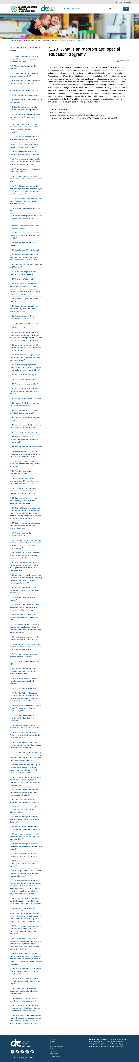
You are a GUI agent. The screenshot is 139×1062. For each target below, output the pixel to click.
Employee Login (55, 1056)
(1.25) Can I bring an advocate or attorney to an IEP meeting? (26, 266)
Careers (52, 1044)
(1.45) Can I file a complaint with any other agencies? (25, 419)
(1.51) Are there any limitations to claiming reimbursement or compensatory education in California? (25, 463)
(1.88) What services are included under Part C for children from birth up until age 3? (25, 828)
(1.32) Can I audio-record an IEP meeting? (25, 323)
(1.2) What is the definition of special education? (23, 67)
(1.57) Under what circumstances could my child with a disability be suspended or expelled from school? (25, 525)
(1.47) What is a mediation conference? (24, 432)
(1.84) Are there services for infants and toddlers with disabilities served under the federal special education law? (24, 792)
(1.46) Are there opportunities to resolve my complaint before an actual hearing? (25, 426)
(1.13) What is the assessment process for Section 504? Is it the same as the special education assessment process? (25, 161)
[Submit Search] (126, 9)
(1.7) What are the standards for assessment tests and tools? (26, 101)
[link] (48, 11)
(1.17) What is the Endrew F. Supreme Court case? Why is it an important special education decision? (26, 201)
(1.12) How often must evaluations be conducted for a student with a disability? (24, 153)
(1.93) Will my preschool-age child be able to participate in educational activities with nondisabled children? (26, 873)
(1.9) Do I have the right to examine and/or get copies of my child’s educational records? (25, 116)
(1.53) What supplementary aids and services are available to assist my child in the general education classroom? (25, 480)
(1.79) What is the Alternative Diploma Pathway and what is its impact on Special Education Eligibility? (25, 735)
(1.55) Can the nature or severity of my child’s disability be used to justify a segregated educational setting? (24, 500)
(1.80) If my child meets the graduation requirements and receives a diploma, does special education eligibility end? (25, 745)
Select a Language (124, 2)
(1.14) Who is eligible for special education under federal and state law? (25, 170)
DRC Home (75, 9)
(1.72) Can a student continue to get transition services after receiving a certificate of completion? (23, 671)
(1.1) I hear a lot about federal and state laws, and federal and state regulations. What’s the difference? (24, 58)
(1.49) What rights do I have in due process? (26, 447)
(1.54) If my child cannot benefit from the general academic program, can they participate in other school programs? (24, 490)
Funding (52, 1051)
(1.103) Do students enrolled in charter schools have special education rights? (24, 999)
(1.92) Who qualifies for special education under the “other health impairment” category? (25, 863)
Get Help (52, 1041)
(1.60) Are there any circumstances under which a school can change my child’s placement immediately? (24, 555)
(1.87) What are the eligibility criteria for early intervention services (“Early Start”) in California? (25, 819)
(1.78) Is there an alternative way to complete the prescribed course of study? (24, 726)
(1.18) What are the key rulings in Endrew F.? (25, 210)
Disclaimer (53, 1049)
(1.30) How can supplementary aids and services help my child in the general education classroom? (24, 308)
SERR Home (65, 9)
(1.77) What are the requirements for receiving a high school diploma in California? (23, 718)
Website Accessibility (56, 1046)
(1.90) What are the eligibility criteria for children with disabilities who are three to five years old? (26, 846)
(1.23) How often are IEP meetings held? (24, 250)
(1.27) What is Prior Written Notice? (22, 279)
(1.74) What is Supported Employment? (24, 688)
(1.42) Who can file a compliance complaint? (26, 398)
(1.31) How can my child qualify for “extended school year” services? (22, 317)
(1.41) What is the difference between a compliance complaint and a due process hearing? (24, 391)
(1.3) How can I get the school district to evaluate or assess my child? (24, 74)
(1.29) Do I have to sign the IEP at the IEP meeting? (25, 300)
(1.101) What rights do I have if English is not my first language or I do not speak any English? (25, 981)
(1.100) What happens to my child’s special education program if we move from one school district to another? (25, 971)
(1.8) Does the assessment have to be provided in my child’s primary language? (24, 108)
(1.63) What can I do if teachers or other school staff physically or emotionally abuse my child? (25, 590)
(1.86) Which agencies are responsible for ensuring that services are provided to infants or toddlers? (25, 809)
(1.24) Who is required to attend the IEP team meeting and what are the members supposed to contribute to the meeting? (24, 257)
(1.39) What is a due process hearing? (23, 379)
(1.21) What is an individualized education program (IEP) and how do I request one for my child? (25, 235)
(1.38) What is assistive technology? (23, 375)
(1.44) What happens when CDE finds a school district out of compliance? (24, 412)
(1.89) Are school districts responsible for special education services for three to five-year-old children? (25, 836)
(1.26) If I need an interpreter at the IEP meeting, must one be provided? (24, 273)
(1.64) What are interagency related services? (22, 599)
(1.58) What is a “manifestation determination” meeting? (21, 534)
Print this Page (124, 60)
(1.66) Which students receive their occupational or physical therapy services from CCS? (24, 617)
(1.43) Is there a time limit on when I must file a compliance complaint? (24, 404)
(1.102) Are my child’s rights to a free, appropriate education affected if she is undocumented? (24, 991)
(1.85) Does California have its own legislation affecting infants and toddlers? (24, 801)
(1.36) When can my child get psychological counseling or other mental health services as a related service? (25, 357)
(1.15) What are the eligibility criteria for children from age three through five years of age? (26, 178)
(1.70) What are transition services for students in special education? (23, 655)
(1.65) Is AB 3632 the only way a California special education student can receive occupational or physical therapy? (25, 607)
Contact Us (53, 1039)
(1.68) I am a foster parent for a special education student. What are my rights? (24, 638)
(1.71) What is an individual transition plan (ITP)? (25, 663)
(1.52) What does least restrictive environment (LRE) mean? (22, 472)
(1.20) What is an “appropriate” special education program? (24, 227)
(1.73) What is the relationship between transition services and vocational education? (24, 681)
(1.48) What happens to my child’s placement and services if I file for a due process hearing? (24, 439)
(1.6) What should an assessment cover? (24, 95)
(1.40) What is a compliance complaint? (24, 384)
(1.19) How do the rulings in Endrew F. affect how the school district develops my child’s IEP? (26, 218)
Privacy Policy (54, 1054)
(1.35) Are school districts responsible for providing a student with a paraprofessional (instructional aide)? (25, 347)
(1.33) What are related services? (22, 328)
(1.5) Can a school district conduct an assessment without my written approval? (24, 89)
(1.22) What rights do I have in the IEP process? (23, 244)
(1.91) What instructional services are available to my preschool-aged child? (23, 855)
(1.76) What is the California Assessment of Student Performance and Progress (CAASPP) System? (25, 708)
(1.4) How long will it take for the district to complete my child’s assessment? (25, 82)
